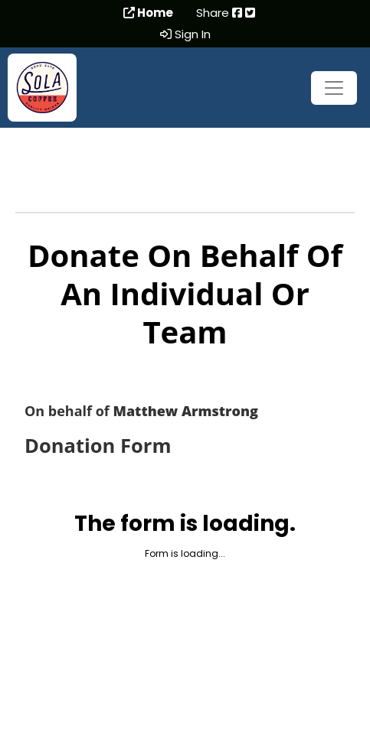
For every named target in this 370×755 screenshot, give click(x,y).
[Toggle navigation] (334, 88)
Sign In (185, 34)
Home (148, 13)
